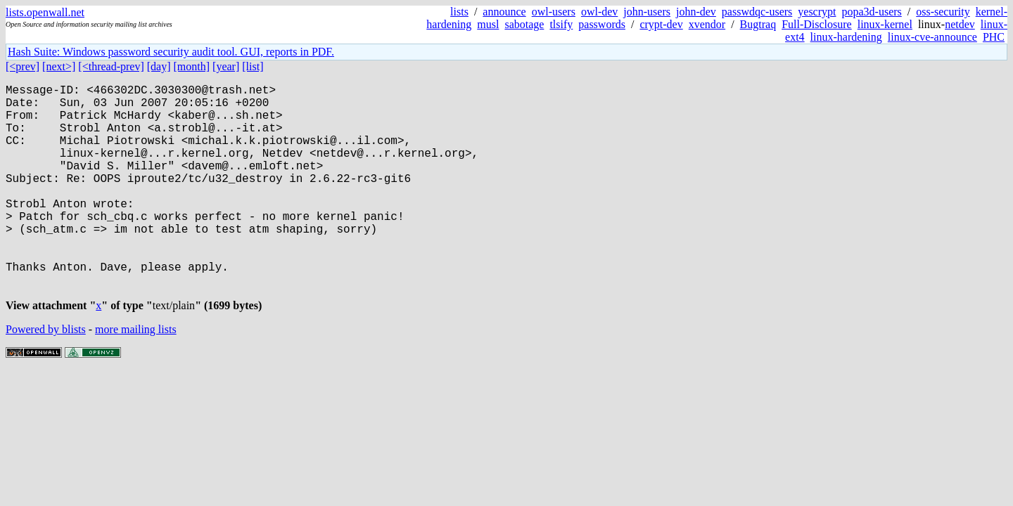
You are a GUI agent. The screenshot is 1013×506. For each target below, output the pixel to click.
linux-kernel (885, 24)
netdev (960, 24)
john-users (646, 12)
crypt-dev (660, 24)
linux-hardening (846, 37)
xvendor (707, 24)
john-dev (696, 12)
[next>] (58, 66)
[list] (252, 66)
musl (488, 24)
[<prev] (22, 66)
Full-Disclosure (817, 24)
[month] (192, 66)
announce (504, 12)
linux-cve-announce (932, 37)
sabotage (524, 24)
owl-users (553, 12)
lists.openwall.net (45, 12)
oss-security (942, 12)
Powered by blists (46, 377)
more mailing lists (136, 377)
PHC (994, 37)
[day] (159, 66)
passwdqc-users (757, 12)
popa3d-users (871, 12)
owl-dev (599, 12)
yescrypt (817, 12)
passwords (601, 24)
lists (459, 12)
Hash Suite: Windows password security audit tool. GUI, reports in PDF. (171, 52)
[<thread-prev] (111, 66)
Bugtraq (758, 24)
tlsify (561, 24)
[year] (225, 66)
